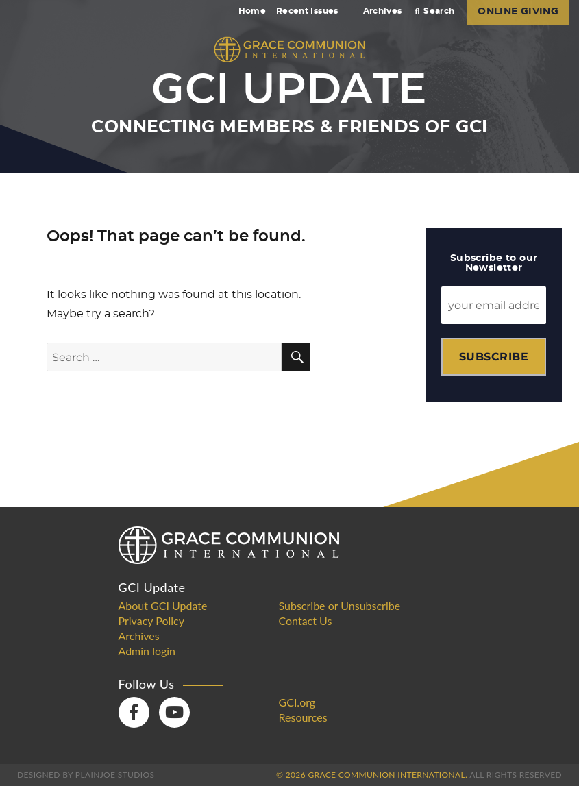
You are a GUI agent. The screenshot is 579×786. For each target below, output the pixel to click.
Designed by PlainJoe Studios (85, 775)
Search (435, 11)
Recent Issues (313, 11)
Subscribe (493, 356)
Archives (382, 11)
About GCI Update (163, 605)
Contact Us (305, 620)
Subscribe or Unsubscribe (340, 605)
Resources (303, 717)
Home (252, 11)
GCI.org (297, 702)
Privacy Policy (152, 620)
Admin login (147, 651)
